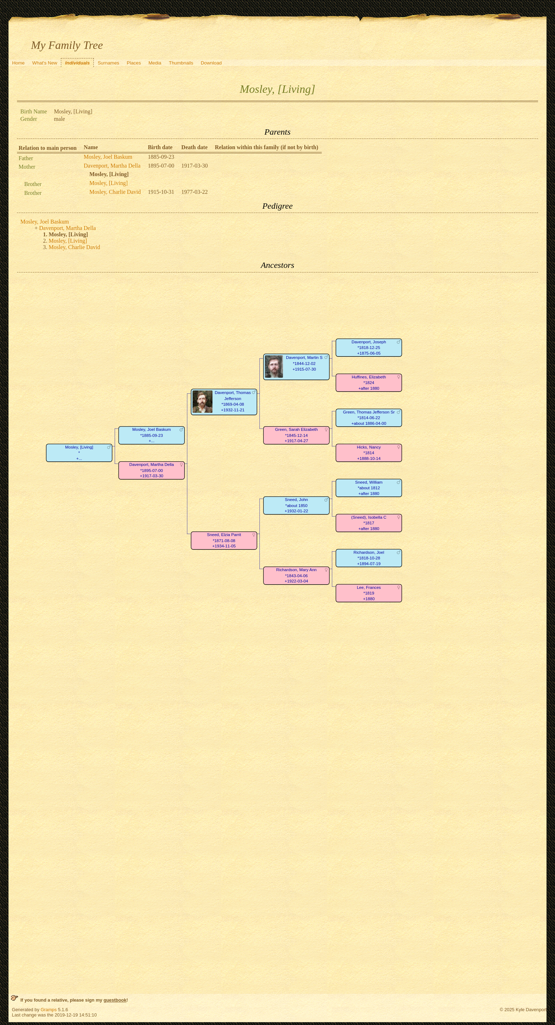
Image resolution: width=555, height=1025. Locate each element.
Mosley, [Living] (109, 183)
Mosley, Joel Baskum (108, 157)
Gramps (49, 1009)
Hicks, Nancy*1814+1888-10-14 (369, 453)
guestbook (114, 1000)
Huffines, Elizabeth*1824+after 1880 (368, 382)
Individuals (77, 63)
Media (154, 63)
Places (134, 63)
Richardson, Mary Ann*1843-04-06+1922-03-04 (296, 575)
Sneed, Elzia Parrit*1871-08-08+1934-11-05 (224, 540)
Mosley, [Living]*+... (79, 453)
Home (18, 63)
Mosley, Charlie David (115, 192)
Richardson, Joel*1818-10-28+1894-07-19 (368, 558)
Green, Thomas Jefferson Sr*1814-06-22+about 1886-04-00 (369, 418)
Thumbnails (181, 63)
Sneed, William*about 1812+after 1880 (368, 488)
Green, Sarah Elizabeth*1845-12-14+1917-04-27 (296, 435)
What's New (44, 63)
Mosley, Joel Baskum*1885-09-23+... (151, 435)
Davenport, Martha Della (112, 166)
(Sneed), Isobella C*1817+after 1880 (368, 523)
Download (211, 63)
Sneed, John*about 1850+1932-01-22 (296, 505)
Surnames (108, 63)
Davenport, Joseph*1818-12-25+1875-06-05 (368, 347)
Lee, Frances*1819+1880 (369, 593)
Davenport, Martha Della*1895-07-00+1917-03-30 (151, 470)
